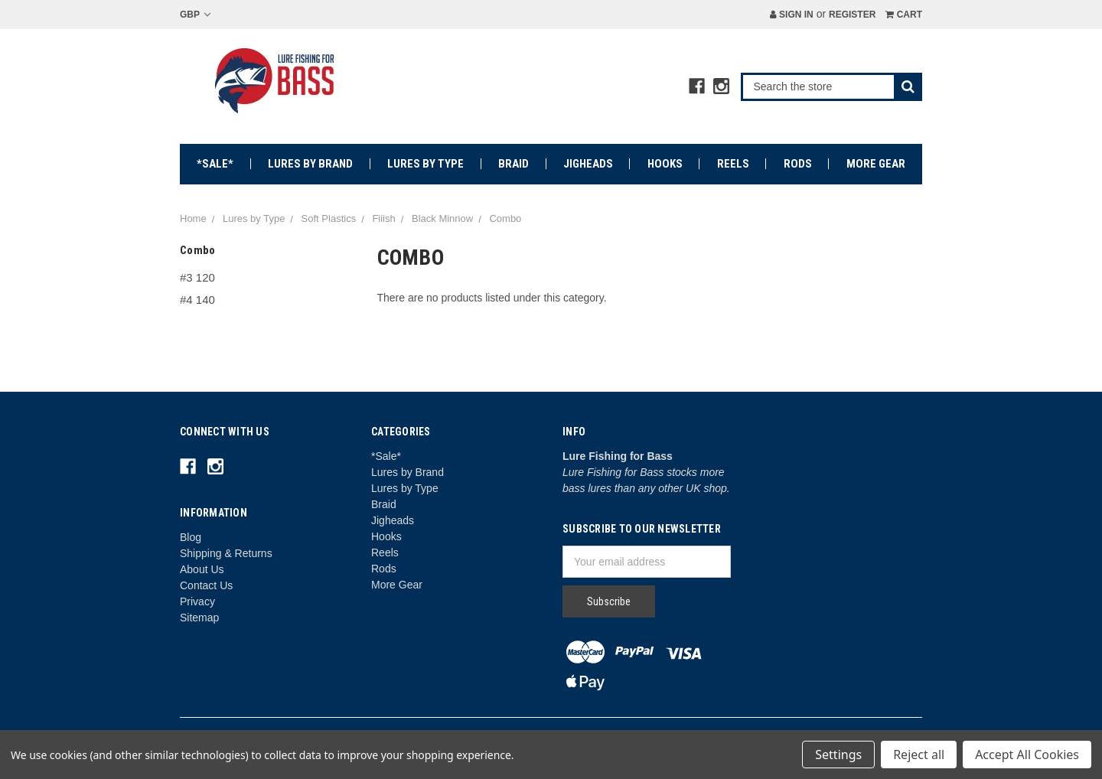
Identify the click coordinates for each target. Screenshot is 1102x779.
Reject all (918, 754)
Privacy (197, 601)
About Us (202, 569)
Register (852, 14)
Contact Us (206, 585)
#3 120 (197, 277)
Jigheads (588, 164)
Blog (190, 537)
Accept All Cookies (1027, 754)
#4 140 (197, 299)
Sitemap (199, 617)
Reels (733, 164)
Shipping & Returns (226, 553)
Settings (838, 754)
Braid (513, 164)
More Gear (875, 164)
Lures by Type (425, 164)
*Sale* (215, 164)
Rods (798, 164)
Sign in (791, 14)
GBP (195, 14)
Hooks (665, 164)
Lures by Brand (310, 164)
